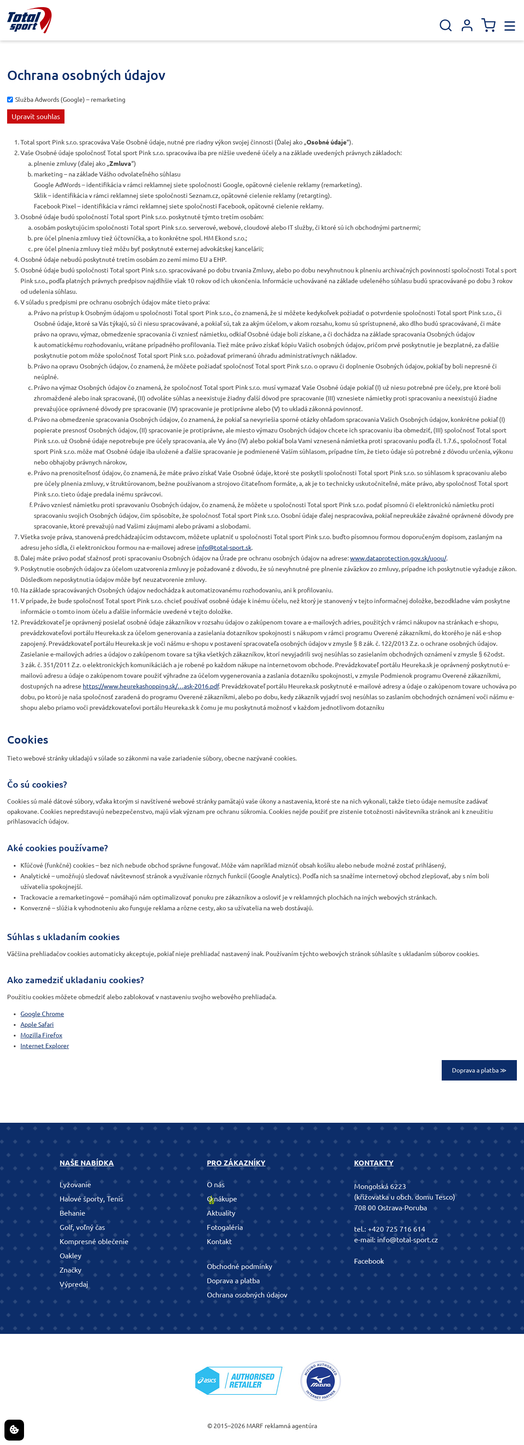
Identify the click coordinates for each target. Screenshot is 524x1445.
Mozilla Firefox (41, 1035)
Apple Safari (37, 1024)
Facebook (369, 1261)
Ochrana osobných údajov (247, 1295)
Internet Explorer (44, 1045)
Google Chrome (42, 1013)
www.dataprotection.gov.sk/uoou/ (398, 558)
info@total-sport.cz (407, 1240)
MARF (254, 1425)
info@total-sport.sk (224, 547)
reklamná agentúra (291, 1425)
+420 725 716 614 (396, 1229)
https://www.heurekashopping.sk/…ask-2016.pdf (151, 686)
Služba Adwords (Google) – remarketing (70, 99)
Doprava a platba (233, 1281)
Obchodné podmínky (239, 1266)
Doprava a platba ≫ (479, 1070)
